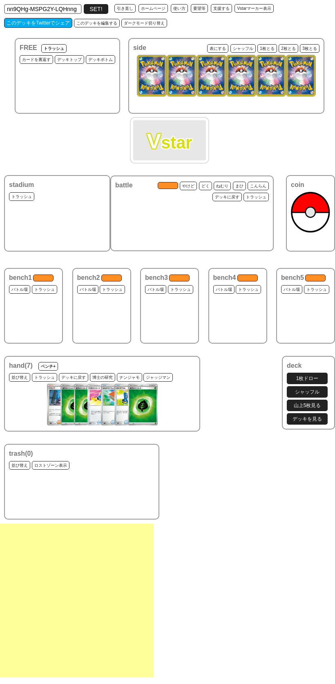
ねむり (222, 186)
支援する (221, 8)
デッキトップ (69, 59)
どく (205, 186)
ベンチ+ (48, 366)
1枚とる (267, 48)
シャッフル (243, 48)
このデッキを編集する (96, 23)
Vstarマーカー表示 (254, 8)
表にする (218, 48)
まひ (239, 186)
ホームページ (153, 8)
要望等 (199, 8)
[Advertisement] (77, 600)
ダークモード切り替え (144, 23)
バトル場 (19, 289)
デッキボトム (100, 59)
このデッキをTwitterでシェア (38, 23)
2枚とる (288, 48)
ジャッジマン (158, 377)
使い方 (179, 8)
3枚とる (309, 48)
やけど (188, 186)
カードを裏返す (36, 59)
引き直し (125, 8)
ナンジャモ (129, 377)
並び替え (19, 377)
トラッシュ (54, 48)
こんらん (258, 186)
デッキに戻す (227, 197)
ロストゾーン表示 (50, 465)
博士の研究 (102, 377)
